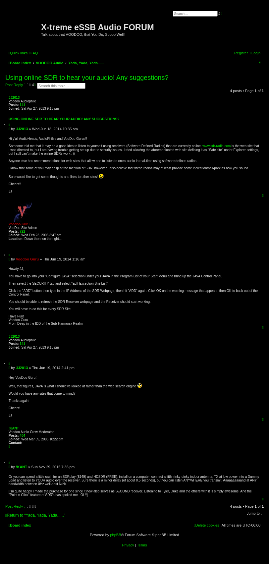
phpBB (115, 535)
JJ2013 (14, 97)
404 (22, 435)
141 (22, 105)
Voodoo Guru (19, 224)
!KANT (14, 428)
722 (22, 231)
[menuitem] (33, 53)
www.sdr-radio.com (216, 146)
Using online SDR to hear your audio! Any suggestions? (87, 77)
